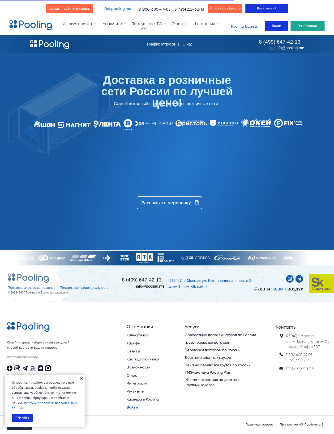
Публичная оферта (259, 424)
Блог (144, 28)
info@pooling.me (116, 8)
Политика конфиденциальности (84, 287)
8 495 (289, 360)
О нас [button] (177, 23)
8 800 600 (294, 355)
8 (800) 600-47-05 (155, 9)
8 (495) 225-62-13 (189, 9)
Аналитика (113, 23)
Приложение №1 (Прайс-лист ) (301, 424)
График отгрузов (161, 44)
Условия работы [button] (77, 23)
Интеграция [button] (204, 23)
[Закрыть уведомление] (81, 378)
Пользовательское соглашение (32, 287)
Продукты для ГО (147, 23)
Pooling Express (244, 26)
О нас (188, 44)
